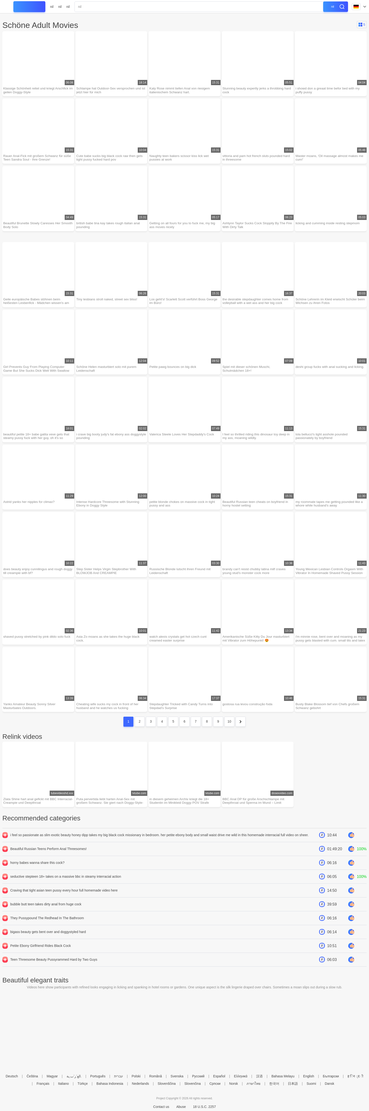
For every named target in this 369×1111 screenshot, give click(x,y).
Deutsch (12, 1076)
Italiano (63, 1083)
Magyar (52, 1076)
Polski (136, 1076)
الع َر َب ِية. (74, 1076)
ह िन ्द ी (355, 1076)
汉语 (259, 1076)
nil (51, 7)
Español (219, 1076)
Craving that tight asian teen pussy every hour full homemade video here (64, 894)
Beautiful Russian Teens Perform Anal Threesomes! (48, 853)
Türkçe (83, 1083)
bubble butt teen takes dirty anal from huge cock (45, 908)
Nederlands (140, 1083)
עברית (118, 1076)
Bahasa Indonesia (109, 1083)
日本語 (293, 1083)
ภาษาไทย (253, 1083)
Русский (198, 1076)
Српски (214, 1083)
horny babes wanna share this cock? (37, 867)
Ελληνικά (240, 1076)
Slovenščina (167, 1083)
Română (155, 1076)
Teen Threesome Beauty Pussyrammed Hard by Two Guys (53, 963)
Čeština (32, 1076)
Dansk (329, 1083)
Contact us (161, 1107)
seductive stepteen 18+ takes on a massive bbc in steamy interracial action (65, 880)
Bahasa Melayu (283, 1076)
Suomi (311, 1083)
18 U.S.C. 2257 (204, 1107)
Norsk (233, 1083)
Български (331, 1076)
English (308, 1076)
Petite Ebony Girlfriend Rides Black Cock (40, 950)
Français (43, 1083)
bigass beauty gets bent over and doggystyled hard (48, 936)
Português (97, 1076)
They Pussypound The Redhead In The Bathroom (47, 922)
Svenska (177, 1076)
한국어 (274, 1083)
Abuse (181, 1107)
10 (229, 725)
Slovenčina (192, 1083)
